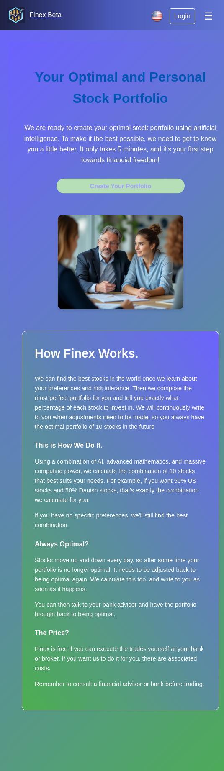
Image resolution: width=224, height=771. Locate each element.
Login (182, 16)
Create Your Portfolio (121, 186)
